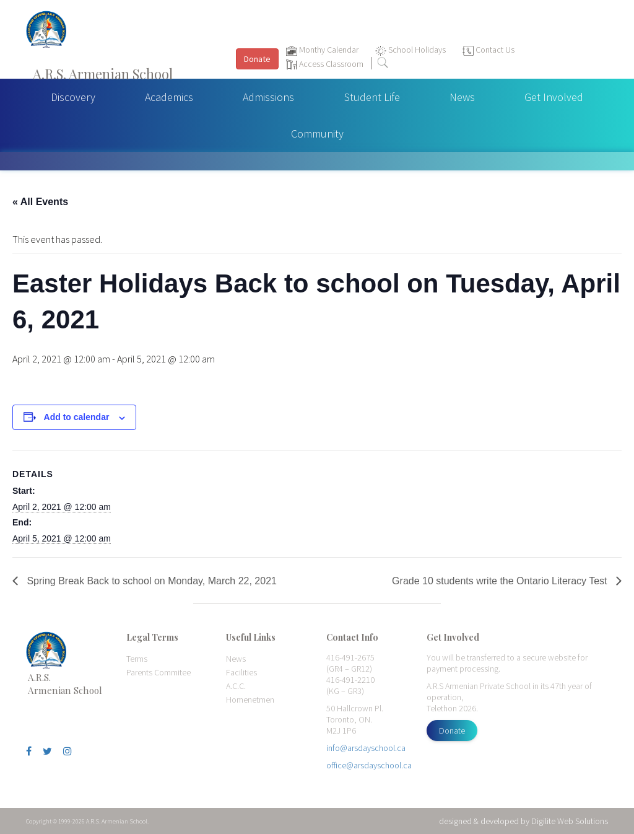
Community (317, 133)
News (462, 97)
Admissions (268, 97)
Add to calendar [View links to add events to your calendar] (77, 417)
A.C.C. (236, 685)
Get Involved (553, 97)
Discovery (73, 97)
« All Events (40, 201)
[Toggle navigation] (618, 44)
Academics (169, 97)
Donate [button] (257, 58)
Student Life (372, 97)
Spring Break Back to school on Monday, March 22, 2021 (150, 581)
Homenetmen (250, 699)
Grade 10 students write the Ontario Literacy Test (501, 581)
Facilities (241, 672)
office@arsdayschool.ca (369, 765)
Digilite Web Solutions (569, 821)
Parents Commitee (158, 672)
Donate (452, 730)
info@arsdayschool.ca (366, 747)
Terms (136, 658)
